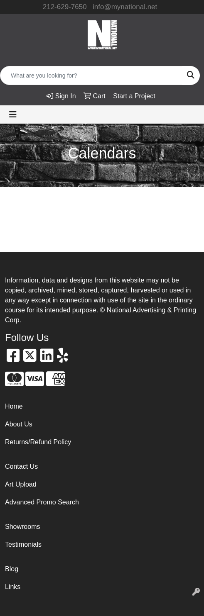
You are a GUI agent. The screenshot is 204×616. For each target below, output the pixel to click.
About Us (18, 424)
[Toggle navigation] (13, 114)
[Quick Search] (91, 75)
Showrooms (22, 526)
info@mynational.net (125, 7)
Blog (11, 568)
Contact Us (21, 466)
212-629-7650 (65, 7)
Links (12, 586)
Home (14, 406)
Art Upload (21, 484)
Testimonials (23, 544)
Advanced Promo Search (42, 502)
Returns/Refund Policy (38, 442)
